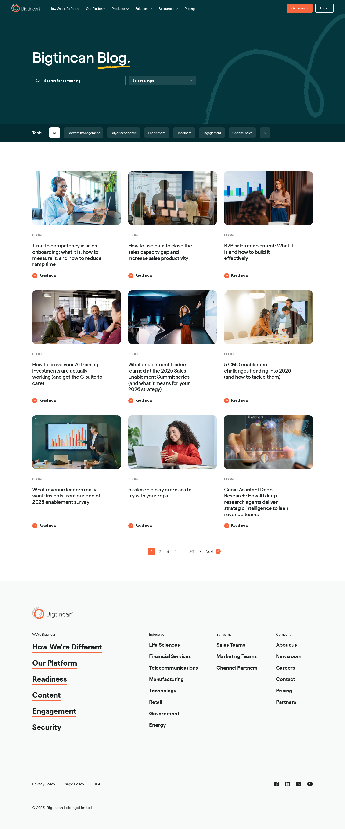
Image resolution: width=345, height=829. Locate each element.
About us (286, 644)
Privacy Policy (43, 783)
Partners (286, 701)
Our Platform (95, 8)
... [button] (183, 551)
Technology (162, 690)
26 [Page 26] (191, 551)
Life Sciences (164, 644)
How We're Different (64, 8)
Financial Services (170, 656)
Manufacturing (166, 678)
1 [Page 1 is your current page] (151, 551)
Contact (285, 678)
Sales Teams (230, 644)
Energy (157, 724)
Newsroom (289, 656)
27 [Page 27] (199, 551)
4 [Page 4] (175, 551)
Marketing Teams (236, 656)
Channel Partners (236, 667)
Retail (155, 701)
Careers (285, 667)
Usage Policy (73, 783)
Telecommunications (173, 667)
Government (164, 713)
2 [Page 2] (160, 551)
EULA (95, 783)
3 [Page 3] (168, 551)
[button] (135, 551)
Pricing (190, 8)
